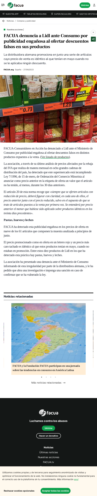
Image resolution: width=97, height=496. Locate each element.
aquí (76, 479)
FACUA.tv (48, 462)
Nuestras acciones (48, 457)
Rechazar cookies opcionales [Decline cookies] (19, 490)
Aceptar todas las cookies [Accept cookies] (55, 490)
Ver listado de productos (55, 157)
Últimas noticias (48, 452)
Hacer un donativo (48, 435)
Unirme (85, 5)
